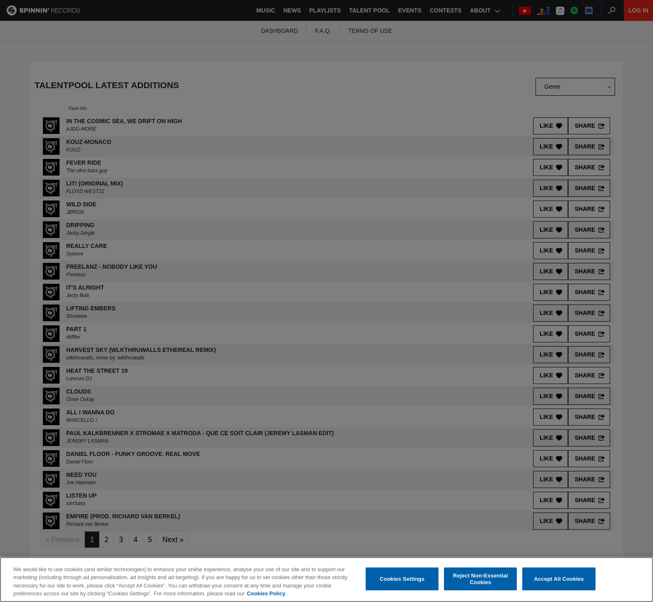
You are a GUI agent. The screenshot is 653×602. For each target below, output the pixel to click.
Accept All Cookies (559, 579)
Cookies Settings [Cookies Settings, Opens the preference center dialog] (402, 579)
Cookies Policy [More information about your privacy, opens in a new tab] (266, 594)
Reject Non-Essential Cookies (480, 579)
